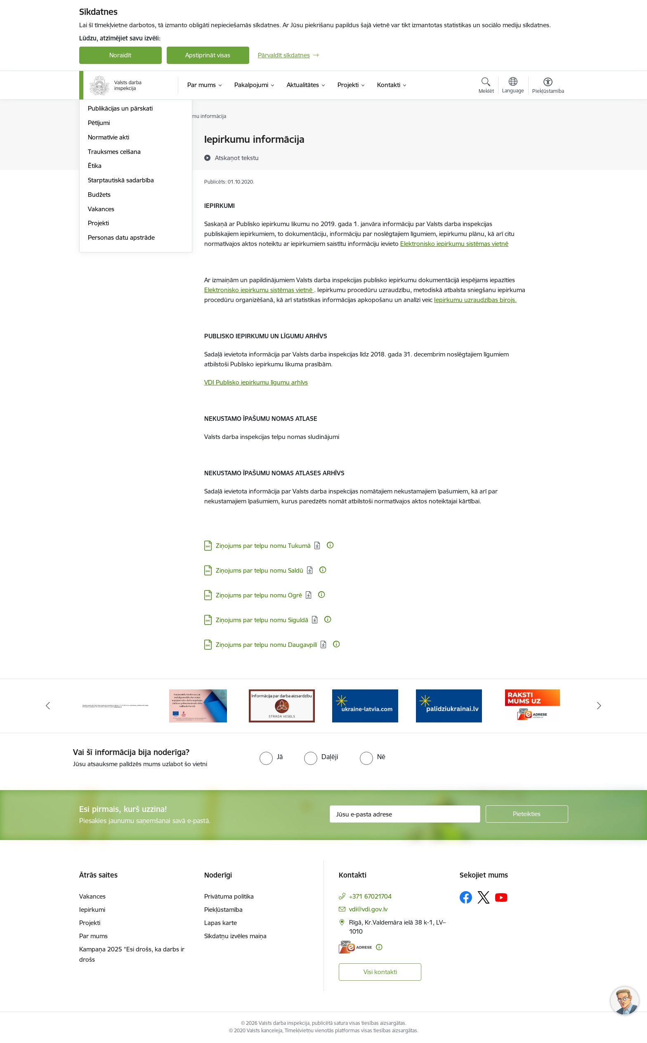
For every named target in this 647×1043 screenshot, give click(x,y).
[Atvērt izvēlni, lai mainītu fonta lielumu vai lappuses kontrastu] (548, 87)
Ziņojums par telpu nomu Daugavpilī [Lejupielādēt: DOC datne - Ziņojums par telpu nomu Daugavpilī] (266, 645)
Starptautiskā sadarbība (121, 269)
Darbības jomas (109, 168)
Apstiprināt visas (207, 55)
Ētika (95, 255)
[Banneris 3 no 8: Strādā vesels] (282, 705)
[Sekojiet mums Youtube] (501, 897)
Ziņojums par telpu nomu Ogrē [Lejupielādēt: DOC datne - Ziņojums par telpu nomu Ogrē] (259, 595)
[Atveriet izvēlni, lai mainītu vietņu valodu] (513, 86)
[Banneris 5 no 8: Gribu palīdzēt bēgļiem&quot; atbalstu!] (449, 705)
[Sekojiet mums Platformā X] (483, 897)
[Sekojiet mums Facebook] (466, 897)
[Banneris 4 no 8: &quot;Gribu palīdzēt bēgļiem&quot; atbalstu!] (365, 705)
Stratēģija (101, 183)
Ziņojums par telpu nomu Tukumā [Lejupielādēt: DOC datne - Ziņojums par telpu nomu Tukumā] (263, 546)
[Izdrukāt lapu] (547, 136)
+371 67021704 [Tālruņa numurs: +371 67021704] (370, 896)
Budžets (99, 283)
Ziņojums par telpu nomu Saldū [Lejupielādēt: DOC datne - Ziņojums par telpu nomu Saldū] (259, 570)
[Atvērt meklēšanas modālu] (486, 87)
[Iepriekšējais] (48, 705)
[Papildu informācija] (330, 545)
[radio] (271, 757)
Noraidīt (120, 55)
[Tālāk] (599, 705)
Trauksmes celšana (114, 240)
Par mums (93, 936)
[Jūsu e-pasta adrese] (405, 814)
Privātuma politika (229, 896)
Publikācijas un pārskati (120, 197)
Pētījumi (99, 211)
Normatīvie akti (108, 226)
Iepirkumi (92, 909)
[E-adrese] (355, 947)
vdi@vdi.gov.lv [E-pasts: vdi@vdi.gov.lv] (368, 909)
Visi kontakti (380, 972)
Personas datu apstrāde (121, 326)
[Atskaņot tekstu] (237, 158)
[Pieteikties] (527, 814)
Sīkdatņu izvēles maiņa (235, 936)
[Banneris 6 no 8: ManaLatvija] (532, 705)
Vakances (101, 298)
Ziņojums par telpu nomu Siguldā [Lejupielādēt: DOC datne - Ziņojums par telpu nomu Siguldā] (262, 620)
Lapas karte (220, 923)
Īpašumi (99, 154)
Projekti (98, 312)
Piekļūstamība (223, 909)
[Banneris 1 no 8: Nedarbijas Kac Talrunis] (115, 705)
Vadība (97, 140)
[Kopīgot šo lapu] (547, 156)
